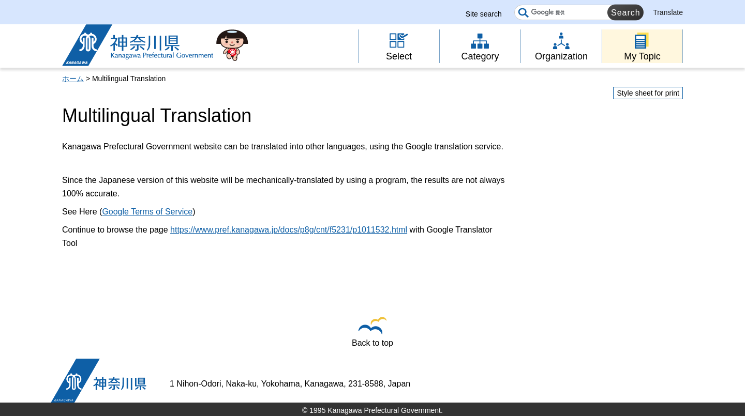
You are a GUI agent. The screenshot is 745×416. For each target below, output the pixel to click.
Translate (668, 12)
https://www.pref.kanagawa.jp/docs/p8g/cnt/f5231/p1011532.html (288, 229)
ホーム (73, 78)
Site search (484, 14)
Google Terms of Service (147, 211)
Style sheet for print (648, 93)
